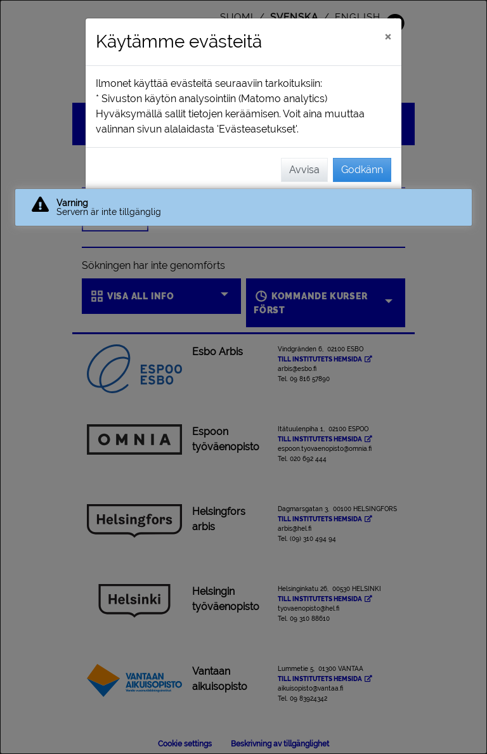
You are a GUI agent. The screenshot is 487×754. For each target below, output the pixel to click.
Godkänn (362, 170)
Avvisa (304, 170)
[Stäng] (387, 36)
